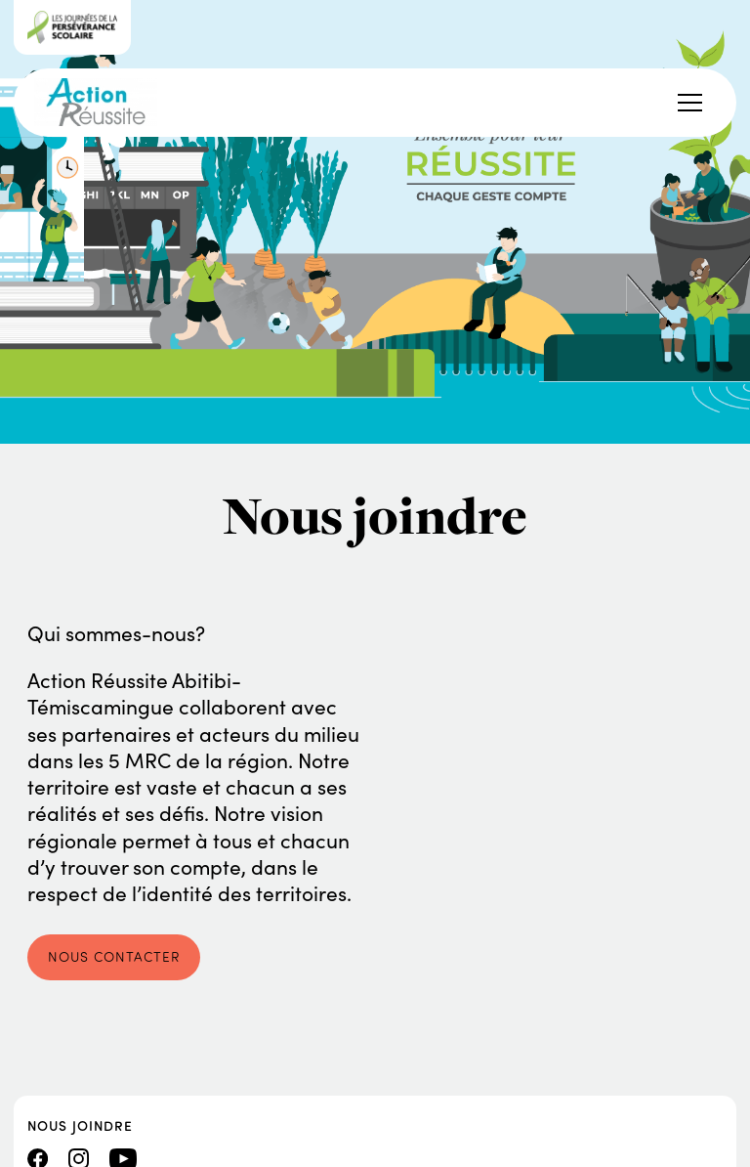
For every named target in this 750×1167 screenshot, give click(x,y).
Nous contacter (114, 956)
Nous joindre (80, 1125)
